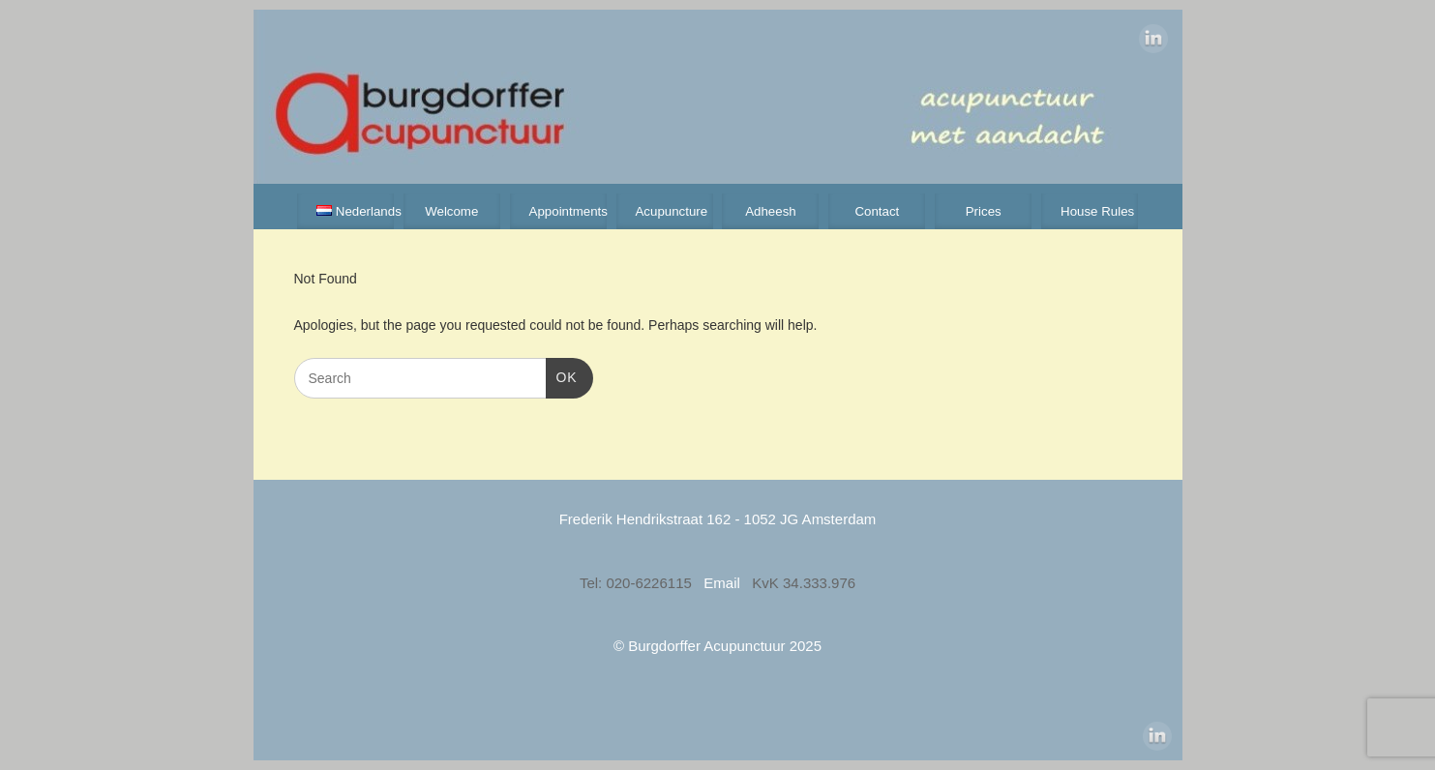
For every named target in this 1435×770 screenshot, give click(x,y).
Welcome (451, 211)
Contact (876, 211)
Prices (984, 211)
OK (562, 375)
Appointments (568, 211)
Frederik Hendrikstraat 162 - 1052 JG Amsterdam (718, 519)
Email (723, 583)
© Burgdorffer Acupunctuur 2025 (717, 645)
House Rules (1097, 211)
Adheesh (770, 211)
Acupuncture (671, 211)
